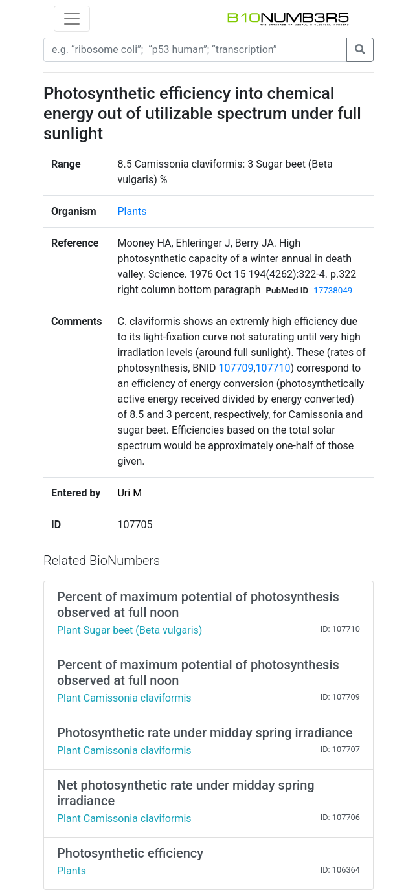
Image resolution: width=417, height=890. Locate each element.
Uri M (129, 493)
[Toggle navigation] (72, 19)
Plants (131, 211)
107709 (236, 368)
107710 (273, 368)
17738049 (332, 290)
